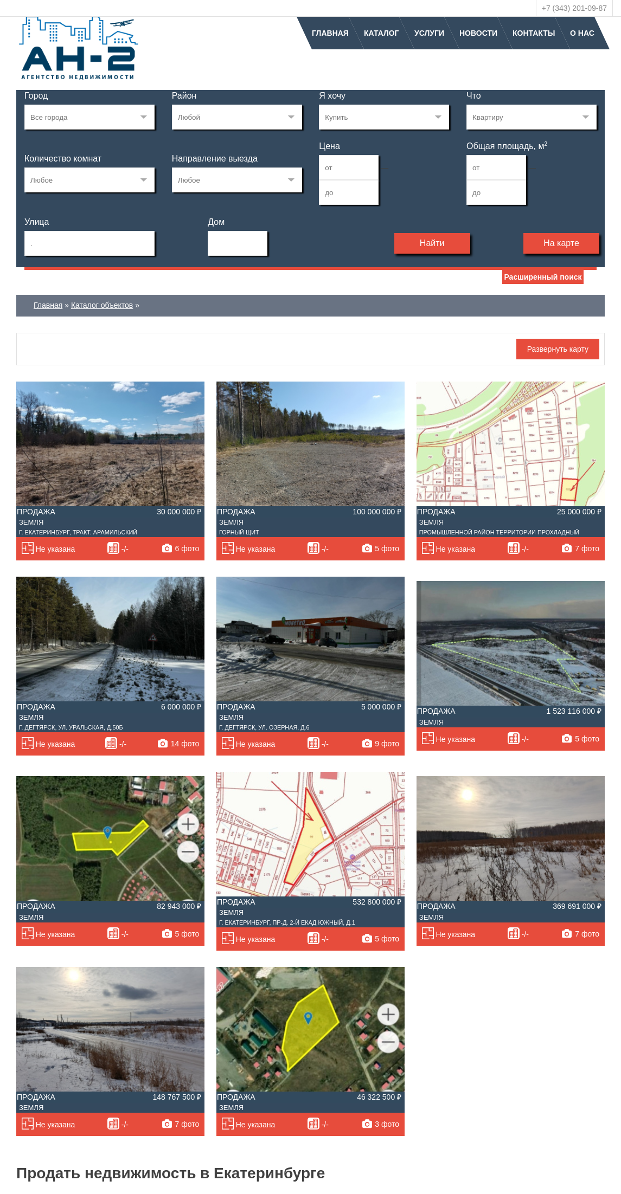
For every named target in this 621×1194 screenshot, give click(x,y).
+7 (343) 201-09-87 (574, 8)
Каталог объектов (102, 305)
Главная (330, 33)
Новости (478, 33)
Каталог (381, 33)
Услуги (429, 33)
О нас (582, 33)
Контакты (534, 33)
